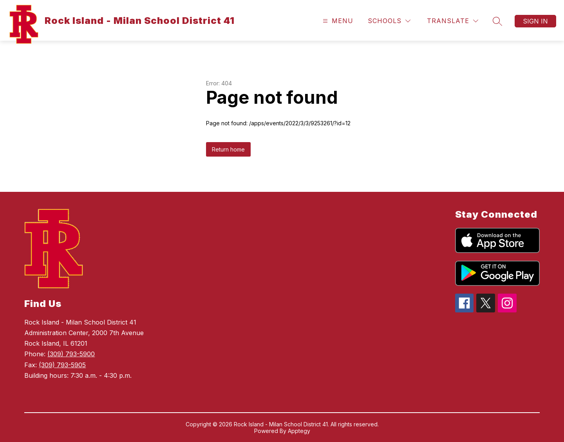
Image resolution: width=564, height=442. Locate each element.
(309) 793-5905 (62, 365)
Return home (228, 149)
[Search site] (497, 21)
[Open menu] (337, 21)
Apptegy (299, 431)
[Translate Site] (452, 21)
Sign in (535, 21)
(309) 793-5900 (71, 354)
